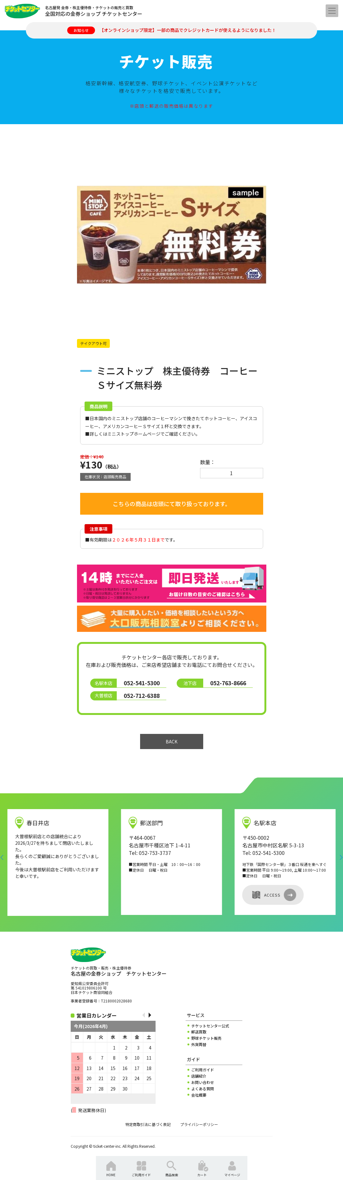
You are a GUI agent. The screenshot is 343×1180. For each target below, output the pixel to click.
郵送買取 (198, 1032)
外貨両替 (198, 1044)
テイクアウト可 (93, 343)
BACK (171, 741)
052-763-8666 (228, 683)
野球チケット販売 (206, 1038)
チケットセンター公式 (210, 1026)
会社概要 (198, 1095)
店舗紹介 (198, 1076)
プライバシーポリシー (199, 1124)
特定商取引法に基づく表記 (148, 1124)
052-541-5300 (142, 683)
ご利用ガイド (202, 1070)
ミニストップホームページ (133, 434)
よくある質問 (202, 1088)
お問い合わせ (202, 1082)
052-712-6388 (142, 695)
